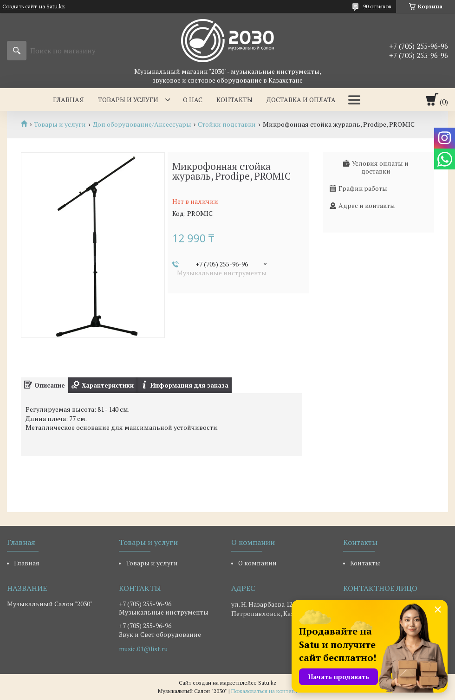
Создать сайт (19, 6)
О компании (257, 562)
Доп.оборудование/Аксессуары (142, 124)
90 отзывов (377, 6)
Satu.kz (267, 682)
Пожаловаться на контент (264, 690)
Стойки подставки (227, 124)
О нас (192, 99)
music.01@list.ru (143, 649)
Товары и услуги (128, 99)
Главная (68, 99)
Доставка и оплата (301, 99)
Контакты (234, 99)
